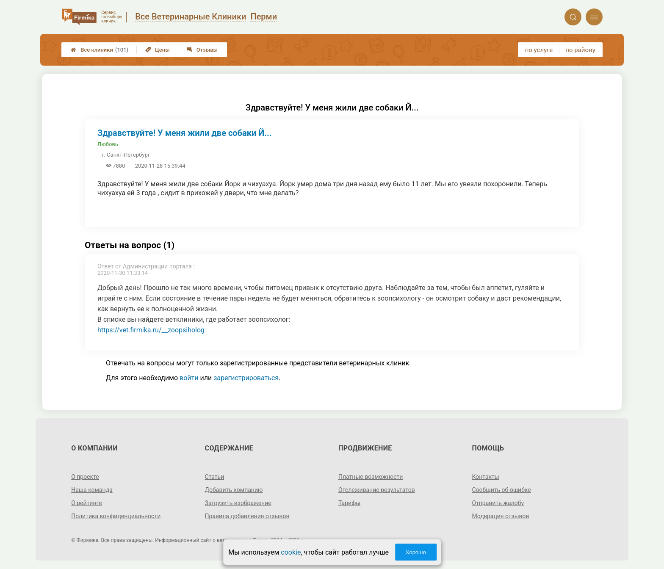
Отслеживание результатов (376, 489)
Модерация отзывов (500, 516)
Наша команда (92, 489)
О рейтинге (86, 503)
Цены (157, 50)
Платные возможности (370, 476)
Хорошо (416, 552)
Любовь (107, 144)
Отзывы (202, 50)
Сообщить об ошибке (501, 489)
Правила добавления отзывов (247, 516)
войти (189, 378)
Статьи (214, 476)
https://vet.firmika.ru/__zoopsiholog (151, 330)
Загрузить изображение (238, 503)
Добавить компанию (234, 489)
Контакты (485, 476)
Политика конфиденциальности (115, 516)
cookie (291, 552)
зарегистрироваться (246, 378)
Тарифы (349, 503)
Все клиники (99, 50)
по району (580, 50)
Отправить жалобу (498, 503)
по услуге (539, 50)
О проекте (85, 476)
